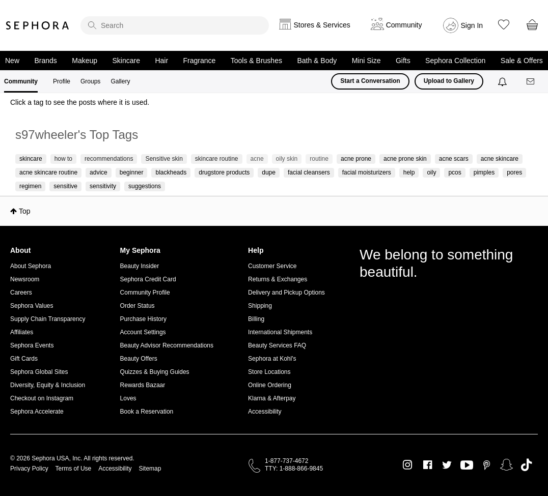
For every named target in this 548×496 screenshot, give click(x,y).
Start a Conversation (370, 80)
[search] (174, 25)
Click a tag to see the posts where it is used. (79, 102)
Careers (21, 292)
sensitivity (103, 186)
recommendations (109, 158)
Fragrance (199, 60)
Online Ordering (269, 385)
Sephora (37, 25)
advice (98, 172)
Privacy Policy (29, 468)
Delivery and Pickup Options (286, 292)
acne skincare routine (48, 172)
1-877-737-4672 (286, 460)
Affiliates (21, 332)
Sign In (472, 25)
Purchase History (143, 319)
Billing (256, 319)
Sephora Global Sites (39, 371)
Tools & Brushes (256, 60)
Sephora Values (31, 305)
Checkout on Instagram (41, 398)
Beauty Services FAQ (277, 345)
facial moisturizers (366, 172)
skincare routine (216, 158)
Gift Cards (24, 358)
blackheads (170, 172)
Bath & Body (317, 60)
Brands (45, 60)
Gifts (403, 60)
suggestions (144, 186)
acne (257, 158)
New (12, 60)
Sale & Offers (522, 60)
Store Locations (269, 371)
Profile (61, 81)
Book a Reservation (147, 411)
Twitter (447, 465)
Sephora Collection (455, 60)
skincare (30, 158)
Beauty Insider (139, 266)
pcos (454, 172)
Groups (90, 81)
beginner (132, 172)
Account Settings (143, 332)
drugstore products (224, 172)
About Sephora (30, 266)
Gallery (120, 81)
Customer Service (272, 266)
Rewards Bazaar (143, 385)
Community (21, 81)
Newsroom (24, 279)
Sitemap (150, 468)
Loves (128, 398)
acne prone (356, 158)
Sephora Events (31, 345)
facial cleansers (309, 172)
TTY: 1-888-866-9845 (294, 468)
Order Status (137, 305)
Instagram (407, 465)
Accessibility (264, 411)
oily (431, 172)
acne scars (454, 158)
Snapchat (506, 465)
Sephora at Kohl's (272, 358)
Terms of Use (74, 468)
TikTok (526, 465)
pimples (484, 172)
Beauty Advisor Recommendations (166, 345)
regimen (30, 186)
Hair (161, 60)
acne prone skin (405, 158)
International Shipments (280, 332)
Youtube (466, 465)
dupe (269, 172)
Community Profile (145, 292)
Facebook (427, 465)
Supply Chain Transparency (47, 319)
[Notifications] (503, 81)
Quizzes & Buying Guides (154, 371)
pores (514, 172)
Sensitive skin (163, 158)
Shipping (260, 305)
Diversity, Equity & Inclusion (47, 385)
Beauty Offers (138, 358)
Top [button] (25, 211)
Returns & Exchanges (277, 279)
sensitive (65, 186)
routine (319, 158)
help (409, 172)
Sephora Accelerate (37, 411)
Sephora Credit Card (148, 279)
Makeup (84, 60)
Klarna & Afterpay (271, 398)
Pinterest (486, 465)
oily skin (287, 158)
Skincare (126, 60)
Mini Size (366, 60)
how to (63, 158)
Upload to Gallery (449, 80)
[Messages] (531, 81)
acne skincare (499, 158)
